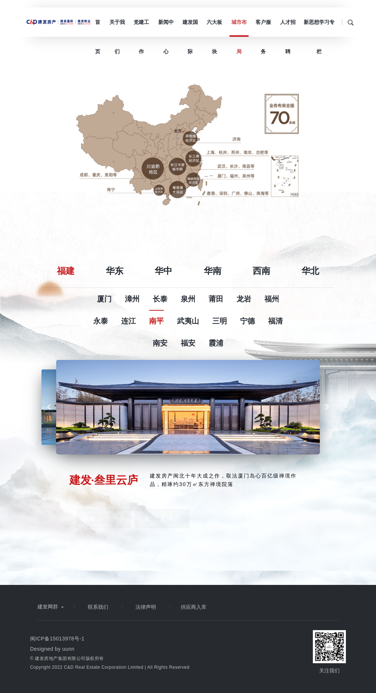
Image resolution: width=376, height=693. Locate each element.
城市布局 (239, 28)
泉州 (188, 299)
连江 (128, 321)
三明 (219, 321)
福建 (66, 271)
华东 (114, 271)
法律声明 (145, 607)
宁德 (247, 321)
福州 (271, 299)
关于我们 (117, 28)
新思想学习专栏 (319, 28)
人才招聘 (288, 28)
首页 (97, 28)
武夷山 (188, 321)
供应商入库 (193, 607)
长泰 (160, 299)
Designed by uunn (52, 649)
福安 (188, 343)
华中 (163, 271)
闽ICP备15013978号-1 (57, 639)
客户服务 (263, 28)
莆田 (216, 299)
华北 (310, 271)
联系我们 (98, 607)
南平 (156, 321)
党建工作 (141, 28)
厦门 (104, 299)
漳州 (132, 299)
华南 (212, 271)
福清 (275, 321)
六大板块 (214, 28)
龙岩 (243, 299)
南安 (160, 343)
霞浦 (216, 343)
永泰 (100, 321)
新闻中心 (166, 28)
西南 (261, 271)
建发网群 (51, 607)
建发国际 (190, 28)
